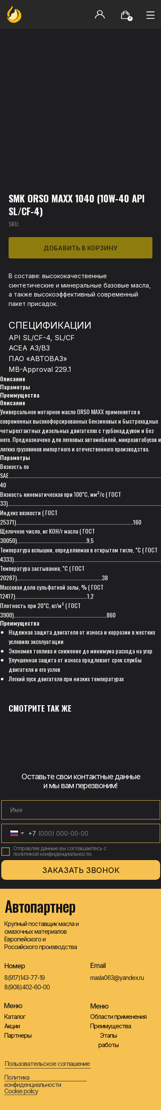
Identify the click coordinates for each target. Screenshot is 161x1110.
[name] (80, 809)
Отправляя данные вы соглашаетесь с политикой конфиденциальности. (59, 851)
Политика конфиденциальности (32, 1081)
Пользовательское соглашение (47, 1064)
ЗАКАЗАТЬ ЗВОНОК (80, 870)
